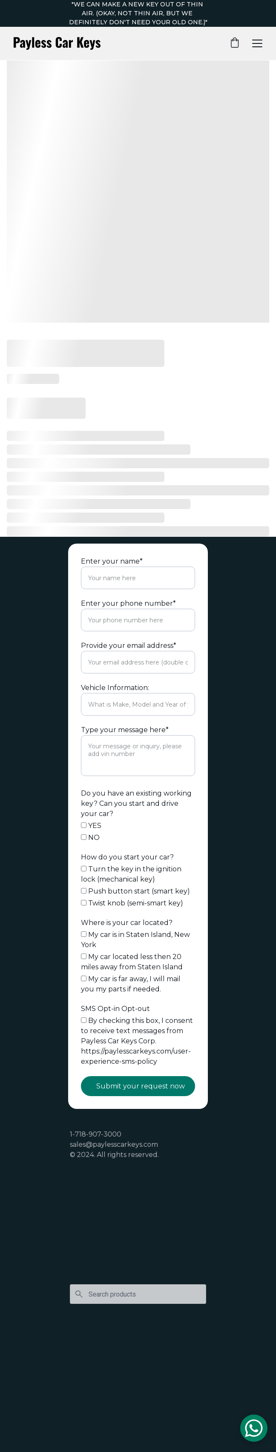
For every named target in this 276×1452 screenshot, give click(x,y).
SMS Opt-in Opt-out (115, 1009)
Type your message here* (125, 730)
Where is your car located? (126, 923)
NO (90, 837)
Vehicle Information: (115, 688)
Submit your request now (140, 1086)
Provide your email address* (128, 646)
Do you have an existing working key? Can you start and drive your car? (136, 803)
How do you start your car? (127, 857)
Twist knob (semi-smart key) (132, 903)
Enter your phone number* (128, 603)
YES (91, 826)
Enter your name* (112, 561)
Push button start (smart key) (135, 891)
